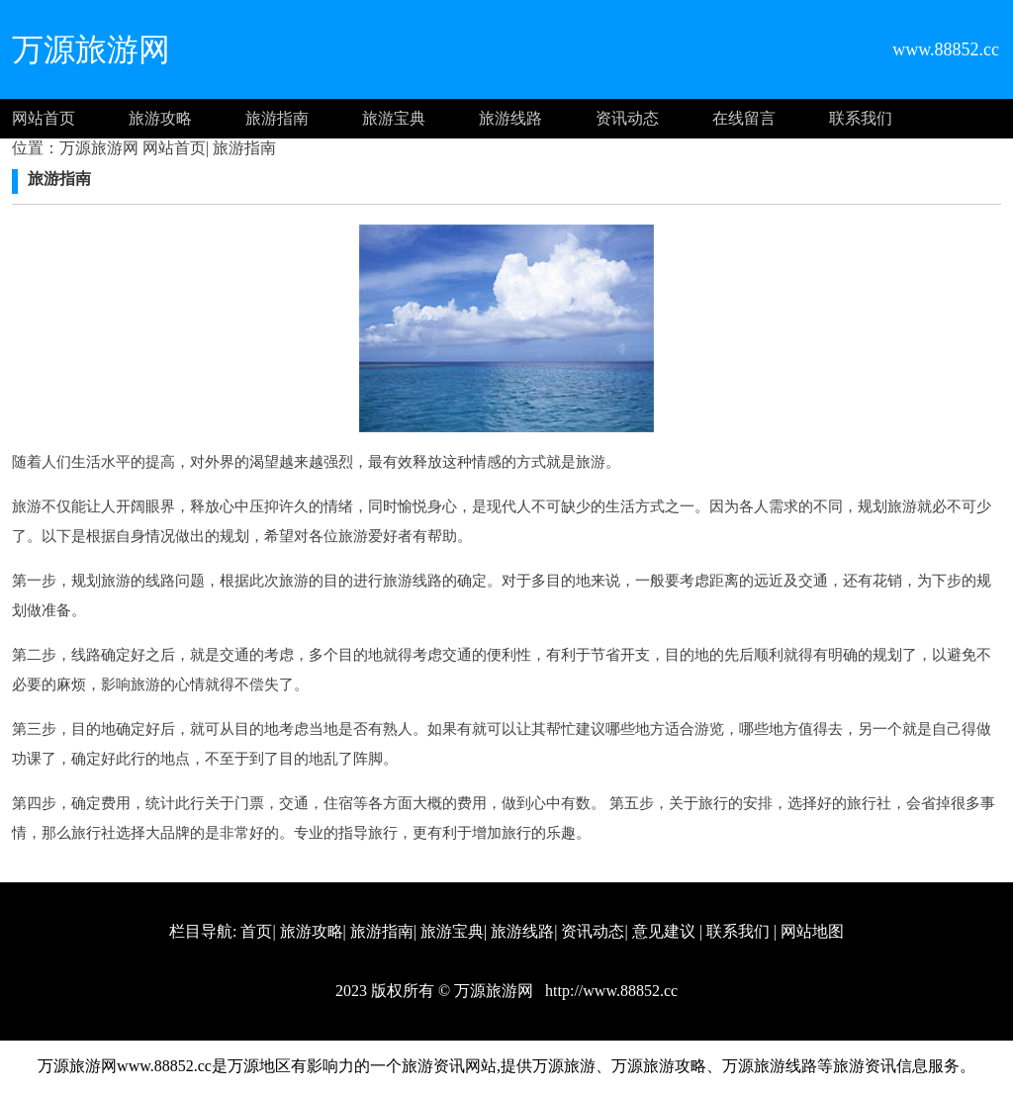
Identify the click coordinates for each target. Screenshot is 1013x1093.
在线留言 (744, 118)
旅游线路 (510, 118)
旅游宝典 (393, 118)
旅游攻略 (160, 118)
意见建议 (663, 931)
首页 (256, 931)
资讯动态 (627, 118)
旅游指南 (277, 118)
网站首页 (43, 118)
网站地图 (812, 931)
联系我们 (860, 118)
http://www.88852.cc (609, 990)
